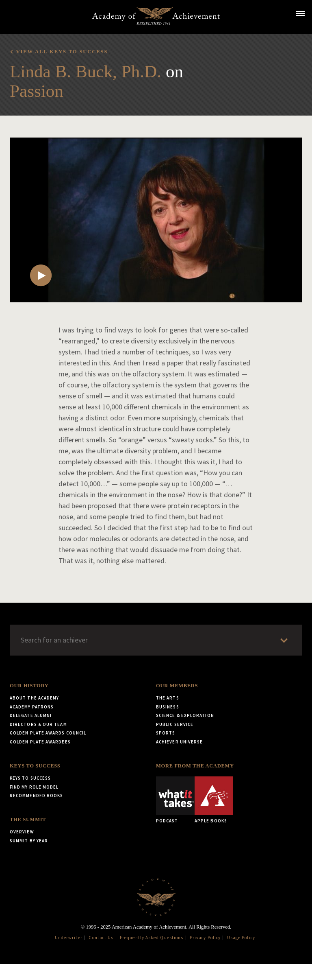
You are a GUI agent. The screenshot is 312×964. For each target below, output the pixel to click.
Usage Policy (241, 937)
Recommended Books (36, 795)
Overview (22, 832)
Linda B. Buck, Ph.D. (85, 71)
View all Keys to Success (62, 52)
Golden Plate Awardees (40, 742)
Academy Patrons (32, 707)
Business (167, 707)
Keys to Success (35, 766)
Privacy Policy (205, 937)
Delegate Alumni (31, 715)
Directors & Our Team (38, 724)
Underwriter (68, 937)
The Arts (167, 698)
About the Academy (34, 698)
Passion (36, 91)
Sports (165, 733)
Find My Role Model (34, 787)
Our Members (177, 686)
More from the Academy (195, 766)
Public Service (174, 724)
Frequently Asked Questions (151, 937)
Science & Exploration (185, 715)
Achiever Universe (179, 742)
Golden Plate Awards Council (48, 733)
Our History (29, 686)
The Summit (28, 819)
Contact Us (101, 937)
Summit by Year (29, 841)
